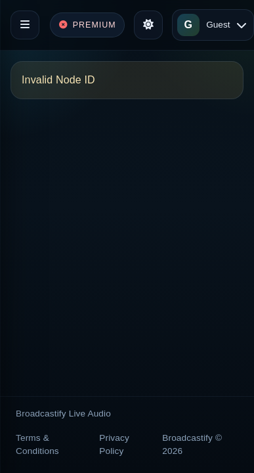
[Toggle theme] (148, 25)
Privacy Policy (114, 444)
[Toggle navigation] (25, 25)
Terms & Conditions (37, 444)
